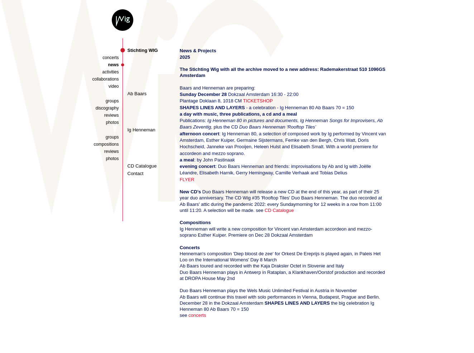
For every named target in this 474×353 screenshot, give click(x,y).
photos (112, 122)
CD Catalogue (142, 166)
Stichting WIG (143, 50)
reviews (111, 115)
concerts (110, 57)
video (114, 86)
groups (112, 100)
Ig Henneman (141, 129)
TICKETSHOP (258, 100)
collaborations (105, 79)
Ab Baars (137, 93)
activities (110, 71)
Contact (136, 173)
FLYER (187, 179)
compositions (106, 144)
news (113, 64)
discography (107, 108)
